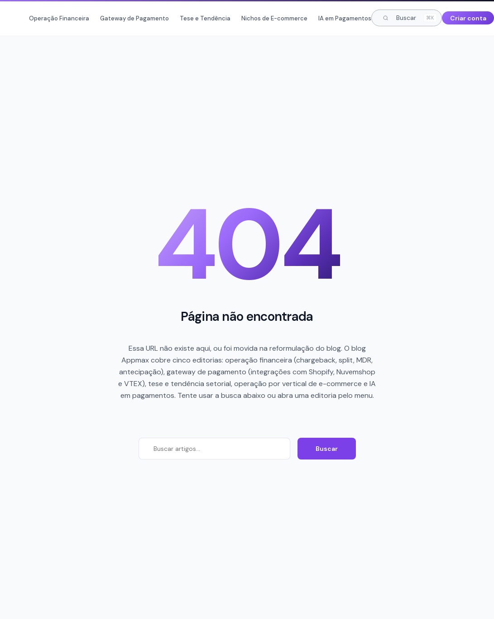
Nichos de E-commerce (274, 18)
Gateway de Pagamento (134, 18)
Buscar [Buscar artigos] (410, 18)
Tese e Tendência (205, 18)
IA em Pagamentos (344, 18)
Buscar (327, 449)
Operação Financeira (59, 18)
